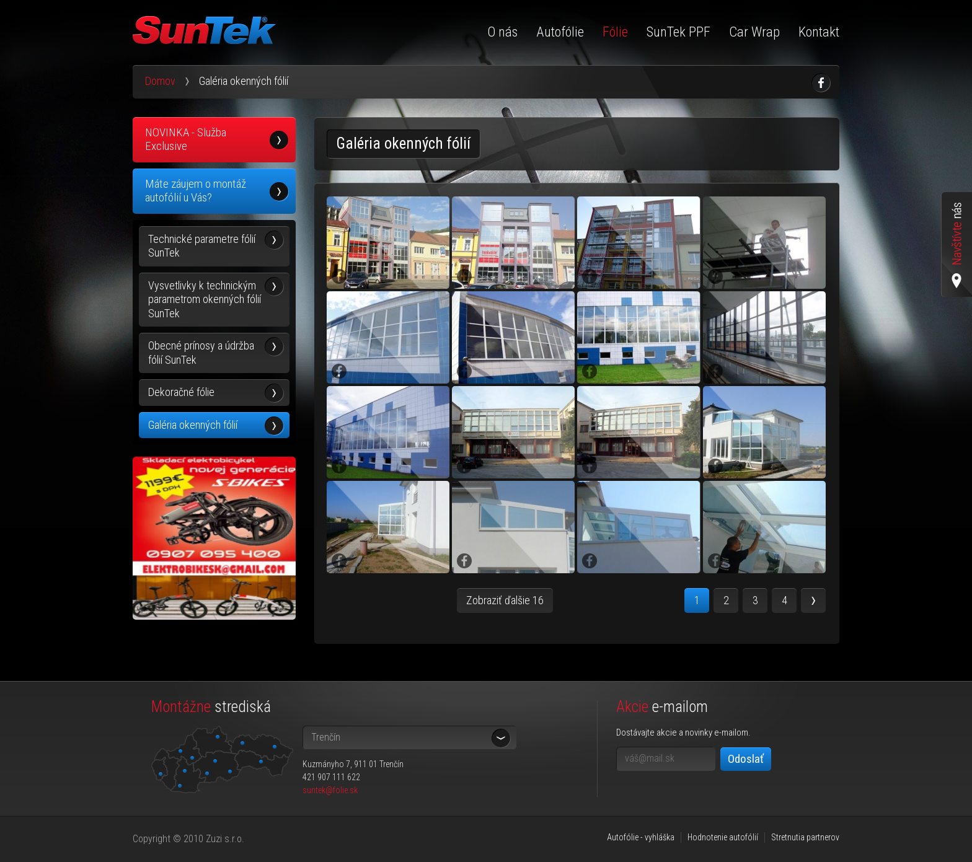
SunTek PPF (678, 32)
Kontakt (818, 32)
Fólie (615, 32)
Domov (160, 80)
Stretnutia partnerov (805, 837)
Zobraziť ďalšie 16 (505, 600)
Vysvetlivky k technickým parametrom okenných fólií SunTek (204, 299)
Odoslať (746, 759)
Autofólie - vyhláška (640, 837)
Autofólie (560, 32)
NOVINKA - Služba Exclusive (185, 139)
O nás (502, 32)
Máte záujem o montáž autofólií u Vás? (195, 191)
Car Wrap (754, 32)
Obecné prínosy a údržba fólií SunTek (201, 352)
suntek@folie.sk (330, 790)
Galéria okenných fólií (192, 424)
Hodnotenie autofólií (722, 837)
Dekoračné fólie (181, 391)
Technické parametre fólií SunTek (201, 246)
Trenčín (325, 737)
